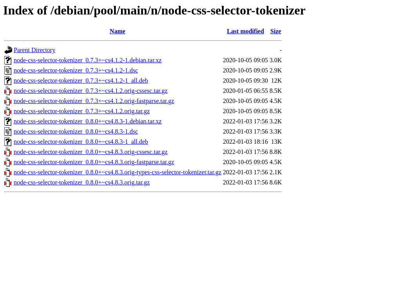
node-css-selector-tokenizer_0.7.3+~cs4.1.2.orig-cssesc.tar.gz (91, 90)
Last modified (245, 31)
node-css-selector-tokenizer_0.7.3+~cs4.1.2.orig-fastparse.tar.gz (94, 101)
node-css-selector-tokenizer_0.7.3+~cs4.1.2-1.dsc (76, 70)
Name (117, 31)
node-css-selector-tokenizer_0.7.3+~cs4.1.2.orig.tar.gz (82, 111)
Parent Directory (34, 50)
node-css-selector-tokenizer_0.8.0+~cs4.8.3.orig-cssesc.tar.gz (91, 151)
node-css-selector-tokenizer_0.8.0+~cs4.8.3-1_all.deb (81, 141)
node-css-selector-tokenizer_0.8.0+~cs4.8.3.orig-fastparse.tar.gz (94, 162)
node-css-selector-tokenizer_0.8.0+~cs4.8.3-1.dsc (76, 131)
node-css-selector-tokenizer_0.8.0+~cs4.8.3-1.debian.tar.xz (88, 121)
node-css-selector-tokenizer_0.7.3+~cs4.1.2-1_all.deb (81, 80)
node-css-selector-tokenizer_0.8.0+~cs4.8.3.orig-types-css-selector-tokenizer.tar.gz (117, 172)
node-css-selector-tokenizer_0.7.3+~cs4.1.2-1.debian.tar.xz (88, 60)
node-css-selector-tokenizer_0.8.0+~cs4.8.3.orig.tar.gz (82, 182)
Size (275, 31)
